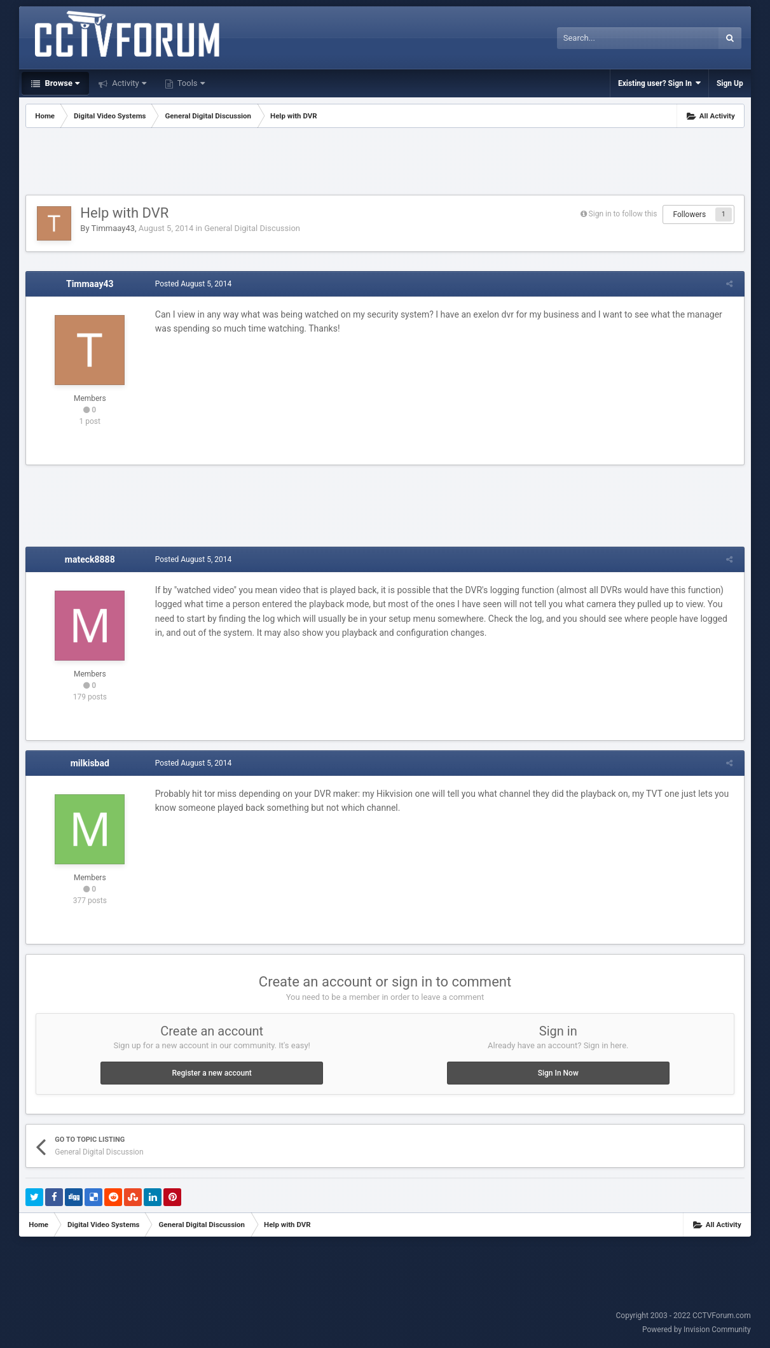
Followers (689, 214)
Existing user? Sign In (659, 83)
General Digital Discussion (252, 228)
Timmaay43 (113, 228)
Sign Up (730, 83)
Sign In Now (558, 1073)
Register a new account (212, 1073)
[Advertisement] (385, 163)
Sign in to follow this (623, 213)
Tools (190, 83)
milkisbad (90, 763)
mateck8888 (90, 559)
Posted (191, 283)
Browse (61, 83)
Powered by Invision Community (696, 1329)
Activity (128, 83)
